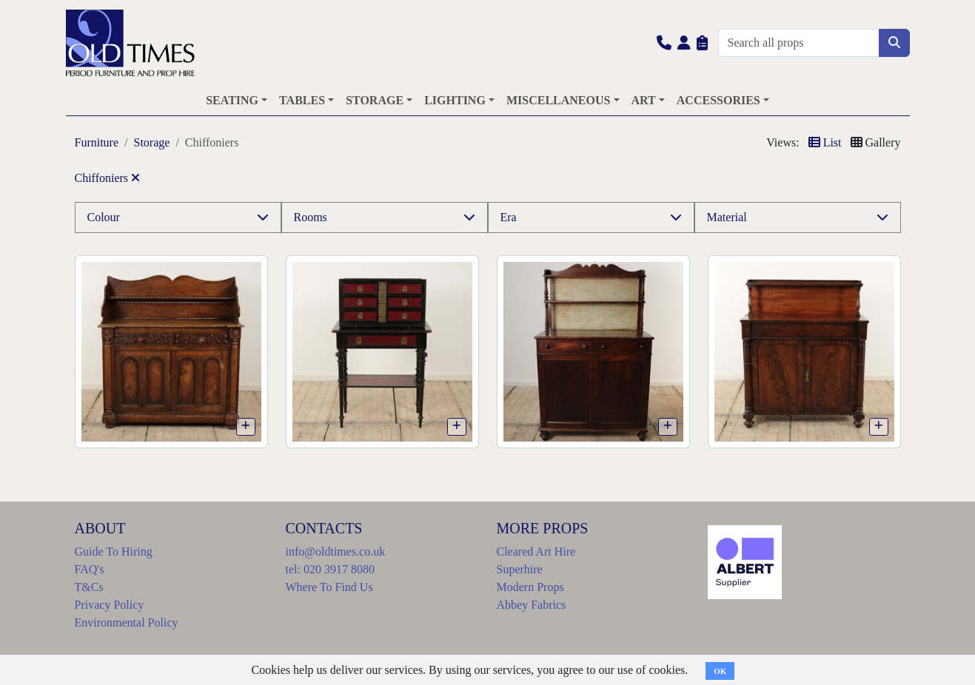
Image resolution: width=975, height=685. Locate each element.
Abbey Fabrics (531, 604)
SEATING (232, 100)
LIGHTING (455, 100)
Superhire (520, 569)
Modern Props (530, 587)
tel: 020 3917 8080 (330, 569)
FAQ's (89, 569)
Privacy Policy (109, 604)
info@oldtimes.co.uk (336, 551)
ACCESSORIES (718, 100)
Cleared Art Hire (536, 551)
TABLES (302, 100)
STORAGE (374, 100)
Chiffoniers (108, 178)
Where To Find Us (329, 587)
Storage (152, 142)
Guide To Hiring (114, 551)
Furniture (97, 142)
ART (643, 100)
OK (720, 671)
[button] (664, 42)
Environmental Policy (126, 622)
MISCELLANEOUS (558, 100)
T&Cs (89, 587)
